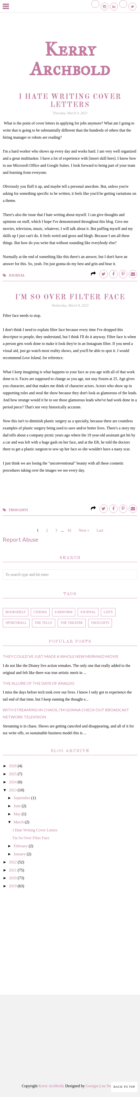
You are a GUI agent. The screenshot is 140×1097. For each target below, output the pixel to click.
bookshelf (15, 612)
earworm (63, 612)
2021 (13, 870)
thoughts (18, 510)
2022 (13, 862)
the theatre (71, 623)
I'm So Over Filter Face (70, 297)
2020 (13, 878)
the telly (44, 623)
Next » (84, 530)
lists (108, 612)
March (19, 822)
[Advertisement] (70, 936)
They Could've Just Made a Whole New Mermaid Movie (60, 656)
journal (17, 275)
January (20, 854)
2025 (13, 774)
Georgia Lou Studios (102, 1086)
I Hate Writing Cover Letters (34, 830)
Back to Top (124, 1086)
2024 (13, 782)
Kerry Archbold (70, 59)
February (21, 846)
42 (69, 530)
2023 (13, 790)
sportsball (16, 623)
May (17, 814)
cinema (40, 612)
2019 (13, 886)
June (17, 806)
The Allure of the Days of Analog (38, 683)
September (22, 798)
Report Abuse (20, 539)
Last (100, 530)
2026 (13, 766)
